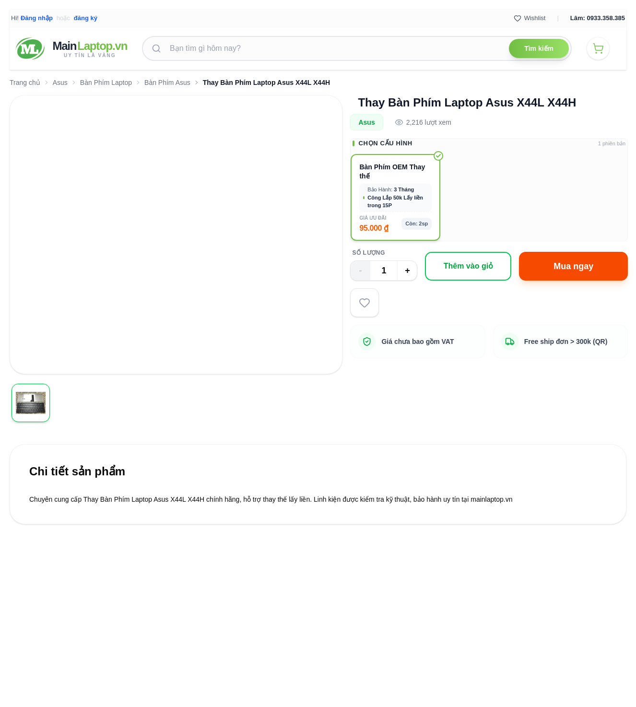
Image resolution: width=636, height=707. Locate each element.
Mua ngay (573, 266)
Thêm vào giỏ (468, 266)
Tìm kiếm (539, 48)
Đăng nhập (37, 18)
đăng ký (85, 18)
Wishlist (530, 18)
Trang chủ (25, 82)
